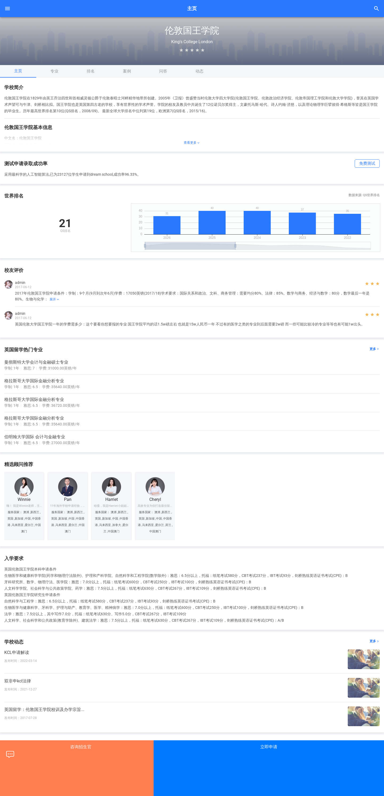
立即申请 (268, 746)
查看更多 (192, 142)
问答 (163, 71)
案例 (127, 71)
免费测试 (367, 163)
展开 (55, 299)
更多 (375, 349)
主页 (18, 71)
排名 (91, 71)
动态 (199, 71)
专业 (54, 71)
